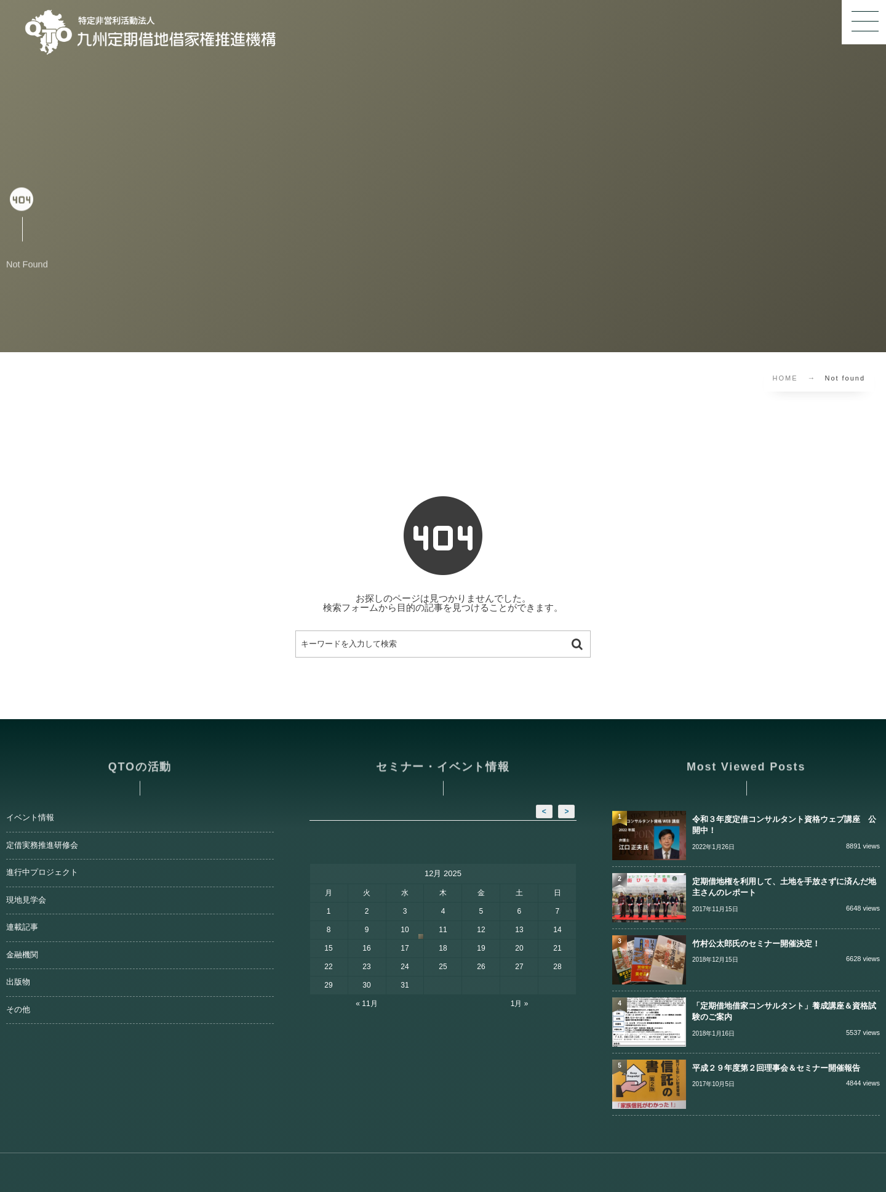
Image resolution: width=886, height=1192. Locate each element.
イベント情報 (30, 817)
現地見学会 (26, 900)
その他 (18, 1009)
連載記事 (22, 927)
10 (405, 929)
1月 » (520, 1003)
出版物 (18, 982)
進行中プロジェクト (42, 872)
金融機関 (22, 955)
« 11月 (366, 1003)
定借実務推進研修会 (42, 845)
